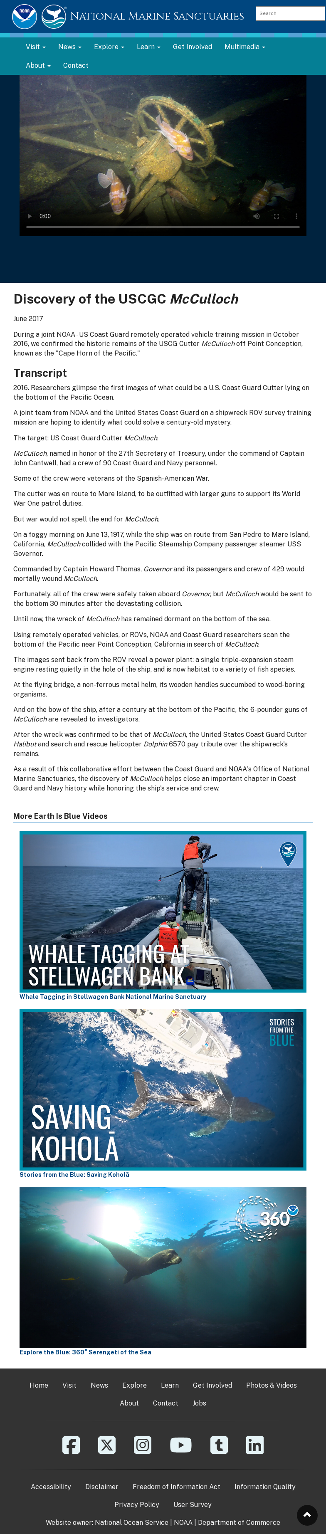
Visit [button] (36, 47)
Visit (69, 1385)
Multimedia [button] (245, 47)
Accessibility (51, 1487)
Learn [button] (149, 47)
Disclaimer (102, 1487)
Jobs (199, 1403)
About (129, 1403)
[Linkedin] (255, 1451)
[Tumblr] (219, 1451)
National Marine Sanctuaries (157, 16)
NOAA (183, 1523)
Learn (170, 1385)
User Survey (192, 1505)
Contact (76, 65)
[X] (107, 1451)
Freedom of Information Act (176, 1487)
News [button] (70, 47)
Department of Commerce (239, 1523)
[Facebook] (71, 1451)
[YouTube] (181, 1451)
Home (39, 1385)
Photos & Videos (271, 1385)
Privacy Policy (136, 1505)
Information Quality (265, 1487)
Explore (134, 1385)
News (99, 1385)
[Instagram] (142, 1451)
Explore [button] (109, 47)
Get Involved (192, 47)
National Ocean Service (131, 1523)
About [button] (38, 65)
